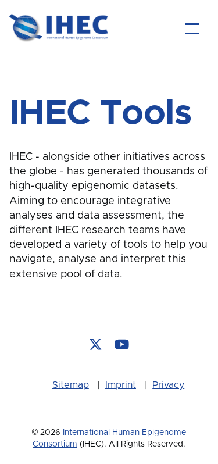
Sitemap (70, 385)
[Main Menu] (192, 28)
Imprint (120, 385)
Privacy (168, 385)
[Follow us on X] (95, 345)
